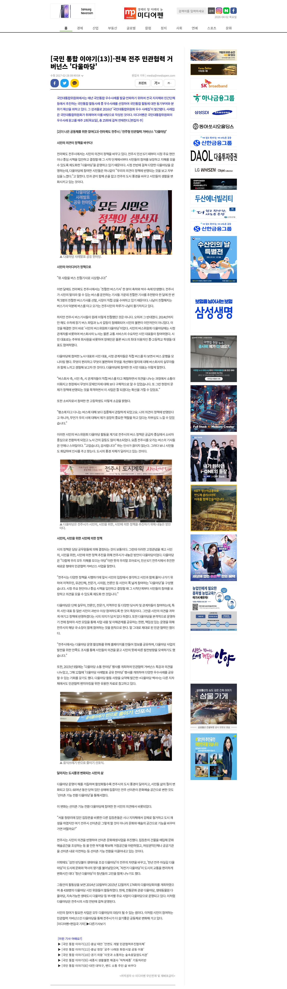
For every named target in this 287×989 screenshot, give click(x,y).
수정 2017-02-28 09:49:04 (66, 75)
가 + (156, 83)
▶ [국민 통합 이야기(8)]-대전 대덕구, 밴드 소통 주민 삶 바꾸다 (97, 965)
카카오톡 (74, 83)
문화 (229, 28)
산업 (96, 28)
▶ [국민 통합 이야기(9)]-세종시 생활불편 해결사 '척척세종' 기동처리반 (102, 960)
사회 (179, 28)
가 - (169, 83)
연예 (195, 28)
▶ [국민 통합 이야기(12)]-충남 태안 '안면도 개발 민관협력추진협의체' (101, 944)
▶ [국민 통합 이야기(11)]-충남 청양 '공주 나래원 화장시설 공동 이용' (101, 949)
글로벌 (131, 28)
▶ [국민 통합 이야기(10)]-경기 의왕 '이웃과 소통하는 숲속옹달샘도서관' (103, 954)
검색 (211, 11)
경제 (80, 28)
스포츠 (211, 28)
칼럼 (148, 28)
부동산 (112, 28)
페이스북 (54, 83)
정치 (164, 28)
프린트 (142, 83)
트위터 (64, 83)
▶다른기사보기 (96, 923)
